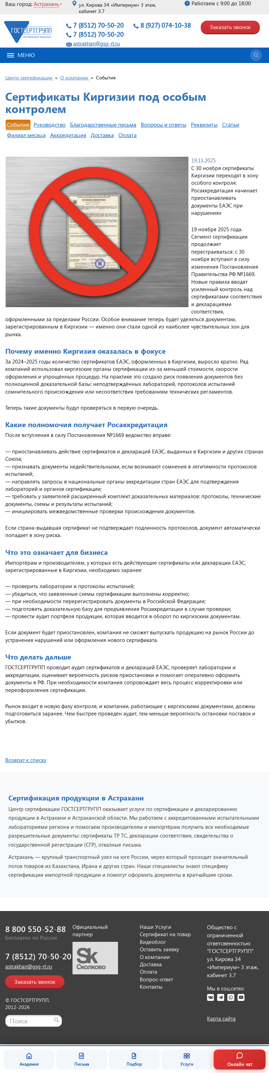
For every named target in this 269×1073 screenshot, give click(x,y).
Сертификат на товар (165, 934)
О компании (155, 956)
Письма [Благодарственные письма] (81, 1059)
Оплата (127, 135)
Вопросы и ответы (163, 124)
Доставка (102, 135)
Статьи (230, 124)
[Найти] (56, 1020)
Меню (21, 54)
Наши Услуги (155, 926)
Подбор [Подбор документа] (134, 1059)
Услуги (186, 1059)
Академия (29, 1059)
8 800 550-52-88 (35, 928)
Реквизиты (204, 124)
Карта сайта (221, 1018)
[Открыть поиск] (256, 55)
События (18, 124)
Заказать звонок (230, 26)
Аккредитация (68, 135)
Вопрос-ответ (156, 979)
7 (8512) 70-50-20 (98, 25)
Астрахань (46, 3)
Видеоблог (153, 941)
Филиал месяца (26, 135)
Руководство (49, 124)
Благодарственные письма (103, 124)
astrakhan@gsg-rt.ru (96, 43)
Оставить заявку (159, 949)
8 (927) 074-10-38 (165, 25)
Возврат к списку (25, 759)
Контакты (151, 986)
